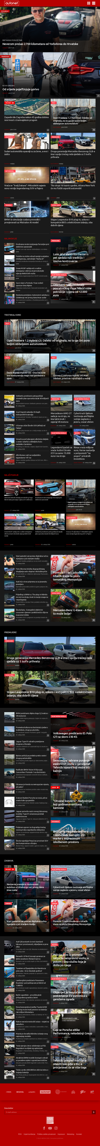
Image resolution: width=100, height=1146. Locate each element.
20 (93, 743)
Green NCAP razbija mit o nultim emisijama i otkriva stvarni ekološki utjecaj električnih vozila (30, 270)
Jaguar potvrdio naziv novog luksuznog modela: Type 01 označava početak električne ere (31, 813)
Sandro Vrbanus (78, 462)
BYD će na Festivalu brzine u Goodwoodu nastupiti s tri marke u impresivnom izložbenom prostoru (70, 836)
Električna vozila (59, 275)
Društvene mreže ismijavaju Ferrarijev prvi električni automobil (48, 499)
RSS (20, 1134)
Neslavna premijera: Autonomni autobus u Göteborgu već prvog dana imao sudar (25, 887)
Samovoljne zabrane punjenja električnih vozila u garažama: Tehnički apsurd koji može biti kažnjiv (71, 765)
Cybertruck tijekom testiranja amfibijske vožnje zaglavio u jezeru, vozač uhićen (84, 417)
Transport (5, 56)
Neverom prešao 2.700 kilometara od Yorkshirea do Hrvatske (40, 43)
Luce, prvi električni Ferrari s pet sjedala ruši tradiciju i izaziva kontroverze (70, 258)
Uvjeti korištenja (29, 1134)
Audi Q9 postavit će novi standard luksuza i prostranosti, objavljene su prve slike (32, 944)
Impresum (61, 1134)
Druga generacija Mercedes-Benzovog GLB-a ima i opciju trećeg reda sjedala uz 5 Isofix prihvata (73, 154)
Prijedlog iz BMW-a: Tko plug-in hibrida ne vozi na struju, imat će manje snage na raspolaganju (32, 597)
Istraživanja (10, 518)
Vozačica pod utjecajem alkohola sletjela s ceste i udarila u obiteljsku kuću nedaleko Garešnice (32, 441)
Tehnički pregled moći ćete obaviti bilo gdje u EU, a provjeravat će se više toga (70, 1064)
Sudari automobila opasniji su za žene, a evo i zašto (26, 152)
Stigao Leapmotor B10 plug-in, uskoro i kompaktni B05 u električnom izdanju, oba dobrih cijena (71, 222)
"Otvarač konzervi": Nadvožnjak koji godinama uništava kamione (73, 804)
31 (48, 735)
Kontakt (79, 1134)
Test (53, 103)
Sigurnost (9, 137)
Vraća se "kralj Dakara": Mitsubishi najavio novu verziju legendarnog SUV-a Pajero (25, 187)
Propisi (54, 171)
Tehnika (8, 205)
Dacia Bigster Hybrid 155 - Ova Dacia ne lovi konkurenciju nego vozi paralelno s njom (26, 375)
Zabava (39, 483)
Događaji (4, 11)
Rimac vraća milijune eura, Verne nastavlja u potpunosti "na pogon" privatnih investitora (84, 453)
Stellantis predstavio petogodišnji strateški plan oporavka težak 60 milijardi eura (32, 398)
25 (93, 1074)
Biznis (77, 433)
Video (54, 787)
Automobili (10, 171)
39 (48, 420)
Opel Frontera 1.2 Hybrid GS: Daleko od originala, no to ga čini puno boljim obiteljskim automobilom (72, 121)
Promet (8, 103)
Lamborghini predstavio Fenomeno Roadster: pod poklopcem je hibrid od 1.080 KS (31, 982)
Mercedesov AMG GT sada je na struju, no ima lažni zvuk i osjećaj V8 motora (61, 417)
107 (93, 777)
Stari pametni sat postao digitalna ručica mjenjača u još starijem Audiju (26, 922)
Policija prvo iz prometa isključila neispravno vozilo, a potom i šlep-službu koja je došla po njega (71, 960)
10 (93, 130)
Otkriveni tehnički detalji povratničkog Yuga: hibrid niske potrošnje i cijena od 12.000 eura (72, 290)
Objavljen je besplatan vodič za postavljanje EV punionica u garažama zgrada (72, 996)
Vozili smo (56, 205)
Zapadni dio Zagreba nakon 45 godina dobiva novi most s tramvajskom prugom (26, 118)
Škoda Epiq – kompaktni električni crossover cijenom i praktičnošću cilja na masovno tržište (32, 612)
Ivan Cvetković (57, 127)
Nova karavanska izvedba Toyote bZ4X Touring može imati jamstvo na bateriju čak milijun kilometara (31, 1009)
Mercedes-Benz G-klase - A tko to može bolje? (72, 611)
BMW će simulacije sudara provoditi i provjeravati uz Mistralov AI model (22, 221)
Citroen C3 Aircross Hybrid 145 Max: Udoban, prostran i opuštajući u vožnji (71, 377)
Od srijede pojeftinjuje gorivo (20, 89)
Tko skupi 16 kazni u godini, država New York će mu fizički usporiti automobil (73, 187)
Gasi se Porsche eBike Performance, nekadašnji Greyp (72, 1031)
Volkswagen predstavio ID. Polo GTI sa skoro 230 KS (72, 735)
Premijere (55, 137)
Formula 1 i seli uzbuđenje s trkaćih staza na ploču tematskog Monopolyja (70, 576)
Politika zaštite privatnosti (46, 1134)
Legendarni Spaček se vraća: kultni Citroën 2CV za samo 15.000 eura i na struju (61, 451)
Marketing (70, 1134)
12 (93, 267)
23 (48, 1078)
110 (94, 463)
